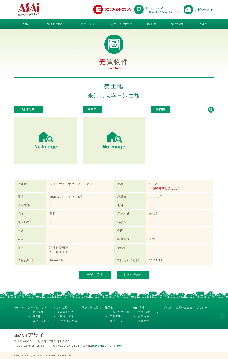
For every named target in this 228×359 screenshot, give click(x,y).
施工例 (152, 23)
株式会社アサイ (28, 9)
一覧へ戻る (95, 274)
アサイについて (55, 23)
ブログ (203, 23)
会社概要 (38, 311)
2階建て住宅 (66, 316)
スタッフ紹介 (41, 321)
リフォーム (117, 321)
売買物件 (143, 316)
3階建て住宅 (66, 311)
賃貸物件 (143, 321)
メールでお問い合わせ (188, 9)
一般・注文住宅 (119, 311)
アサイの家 (88, 23)
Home (24, 23)
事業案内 (38, 316)
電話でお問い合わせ (98, 9)
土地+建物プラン (148, 311)
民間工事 (115, 316)
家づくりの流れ (122, 23)
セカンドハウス (68, 321)
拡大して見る (211, 110)
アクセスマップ (139, 9)
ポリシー (201, 307)
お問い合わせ (204, 9)
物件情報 (177, 23)
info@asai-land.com (107, 345)
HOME (19, 307)
